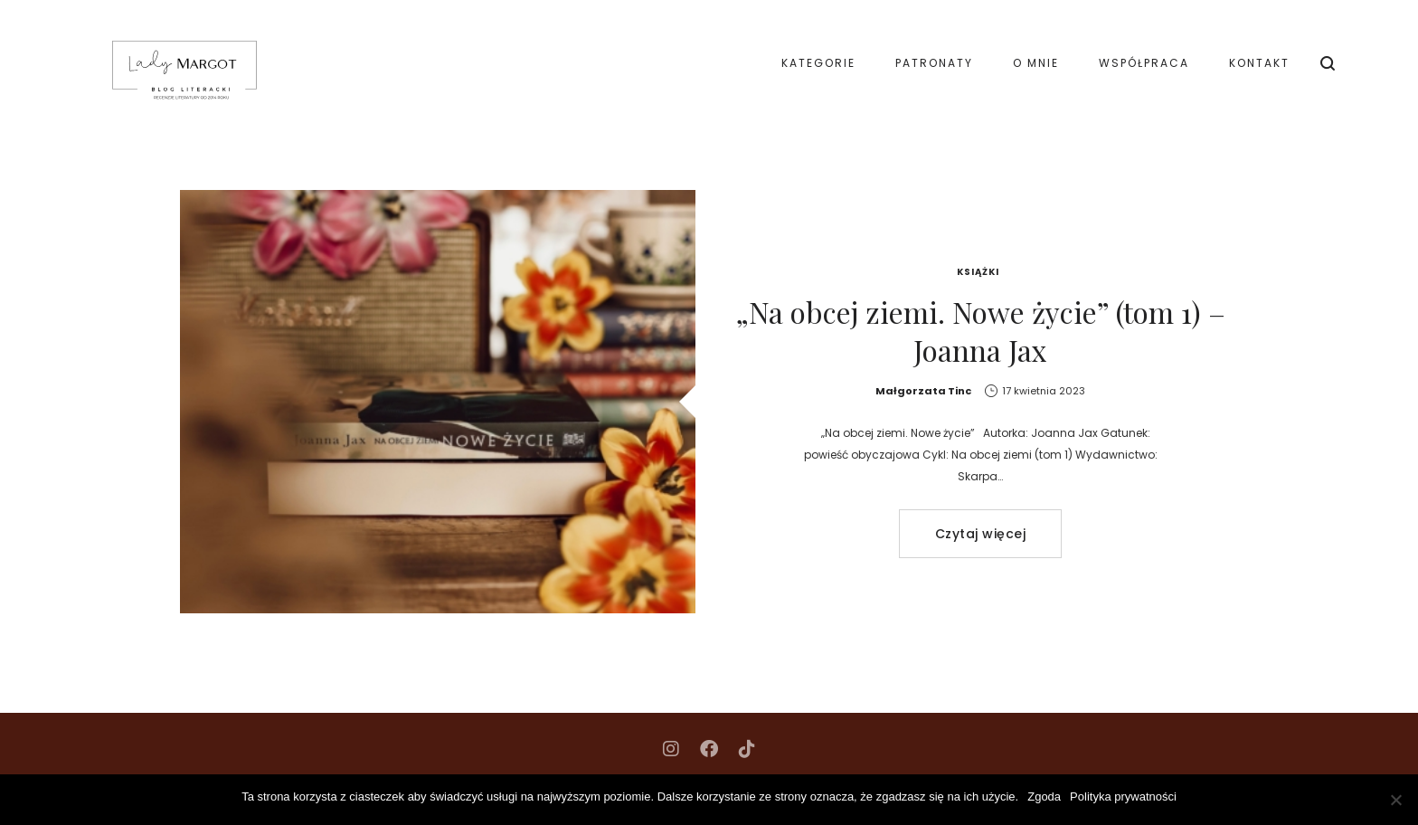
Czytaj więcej (980, 534)
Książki (978, 272)
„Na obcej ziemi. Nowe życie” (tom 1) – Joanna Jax (980, 330)
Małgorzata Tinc (923, 391)
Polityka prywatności (1123, 796)
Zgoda (1044, 796)
